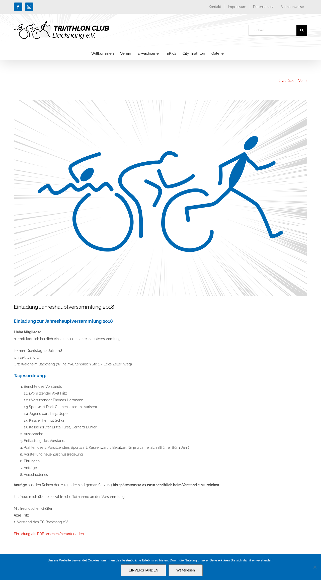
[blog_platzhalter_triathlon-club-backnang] (160, 198)
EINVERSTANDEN (143, 570)
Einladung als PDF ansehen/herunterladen (49, 534)
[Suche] (301, 30)
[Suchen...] (272, 30)
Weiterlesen (185, 570)
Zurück (287, 81)
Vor (301, 81)
